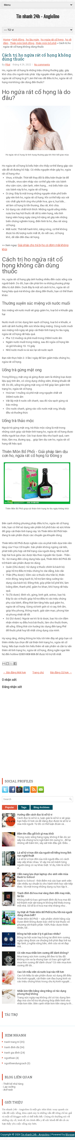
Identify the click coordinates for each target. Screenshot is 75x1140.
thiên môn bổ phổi (46, 43)
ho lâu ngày (32, 39)
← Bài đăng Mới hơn (14, 672)
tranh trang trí (11, 1041)
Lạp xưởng (9, 1086)
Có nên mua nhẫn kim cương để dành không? (43, 952)
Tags (24, 807)
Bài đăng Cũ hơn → (61, 672)
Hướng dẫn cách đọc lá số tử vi (34, 814)
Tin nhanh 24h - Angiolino (37, 16)
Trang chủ (38, 672)
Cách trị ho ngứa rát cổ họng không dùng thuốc (36, 57)
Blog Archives (41, 807)
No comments (42, 64)
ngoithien (9, 1058)
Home (6, 39)
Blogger (70, 1134)
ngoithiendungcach (15, 1063)
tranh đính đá (11, 1047)
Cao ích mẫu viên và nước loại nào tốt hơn (40, 971)
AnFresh (8, 1089)
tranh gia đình (12, 1052)
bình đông (18, 39)
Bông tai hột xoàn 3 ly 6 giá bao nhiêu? (39, 933)
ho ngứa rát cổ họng (52, 39)
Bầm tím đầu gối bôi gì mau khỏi (35, 833)
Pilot (7, 64)
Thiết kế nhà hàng (13, 1083)
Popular (9, 807)
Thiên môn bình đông (22, 43)
